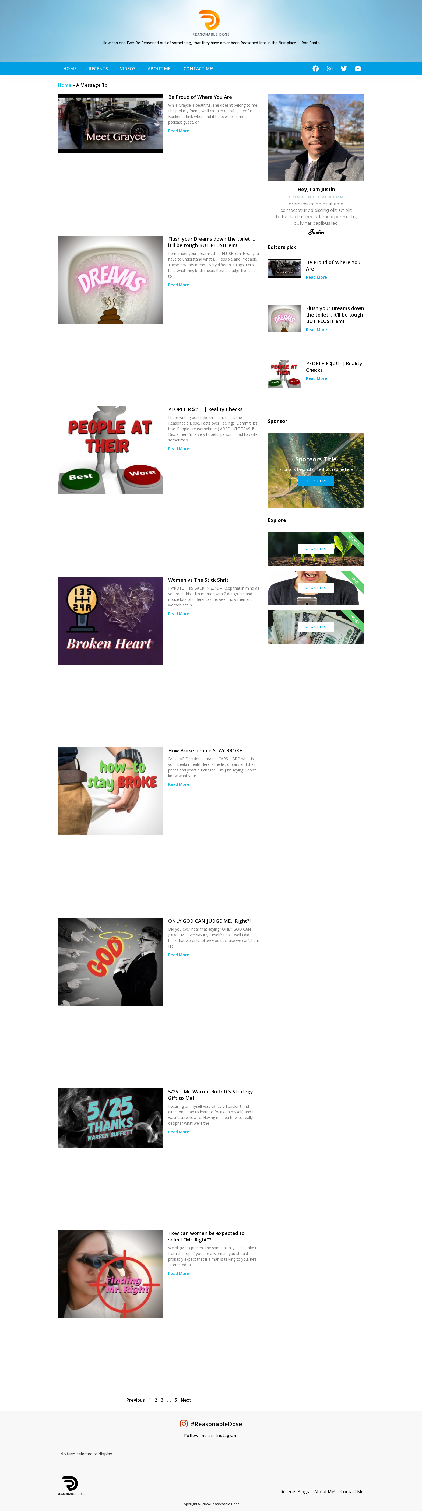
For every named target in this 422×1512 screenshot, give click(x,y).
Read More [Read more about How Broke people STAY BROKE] (178, 784)
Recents (98, 69)
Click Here (316, 482)
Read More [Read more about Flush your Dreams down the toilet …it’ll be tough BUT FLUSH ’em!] (178, 285)
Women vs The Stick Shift (198, 580)
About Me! (159, 69)
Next (186, 1401)
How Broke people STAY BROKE (205, 751)
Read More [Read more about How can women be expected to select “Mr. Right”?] (178, 1274)
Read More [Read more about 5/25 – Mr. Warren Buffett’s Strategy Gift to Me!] (178, 1132)
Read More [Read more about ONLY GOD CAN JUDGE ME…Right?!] (178, 955)
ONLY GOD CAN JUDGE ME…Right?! (209, 921)
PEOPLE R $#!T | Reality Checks (205, 410)
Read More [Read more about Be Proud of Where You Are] (178, 131)
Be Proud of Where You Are (200, 97)
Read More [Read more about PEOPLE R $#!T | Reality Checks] (178, 449)
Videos (128, 69)
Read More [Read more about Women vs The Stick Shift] (178, 614)
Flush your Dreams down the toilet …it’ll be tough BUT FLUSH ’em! (211, 242)
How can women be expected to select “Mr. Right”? (206, 1237)
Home (69, 69)
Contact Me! (198, 69)
